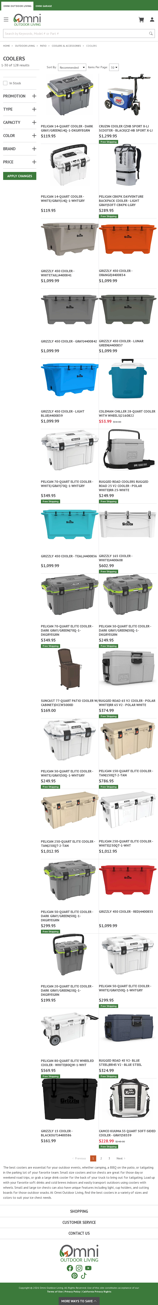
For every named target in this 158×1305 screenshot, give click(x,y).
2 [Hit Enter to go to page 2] (101, 1158)
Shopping (79, 1211)
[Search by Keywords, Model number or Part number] (76, 33)
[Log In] (152, 19)
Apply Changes (19, 176)
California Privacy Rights (96, 1291)
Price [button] (8, 162)
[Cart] (141, 19)
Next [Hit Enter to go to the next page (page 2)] (121, 1158)
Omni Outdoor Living (17, 6)
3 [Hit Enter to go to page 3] (109, 1158)
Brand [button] (9, 148)
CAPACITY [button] (11, 122)
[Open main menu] (6, 21)
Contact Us (79, 1233)
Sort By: (51, 67)
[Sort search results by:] (72, 67)
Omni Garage (43, 6)
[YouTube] (88, 1268)
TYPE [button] (8, 109)
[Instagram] (79, 1268)
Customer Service (79, 1222)
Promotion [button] (14, 96)
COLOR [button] (9, 135)
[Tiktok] (84, 1276)
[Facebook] (70, 1268)
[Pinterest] (74, 1276)
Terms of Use (55, 1291)
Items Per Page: (97, 67)
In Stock (15, 83)
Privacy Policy (72, 1291)
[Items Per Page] (114, 67)
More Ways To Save (79, 1301)
